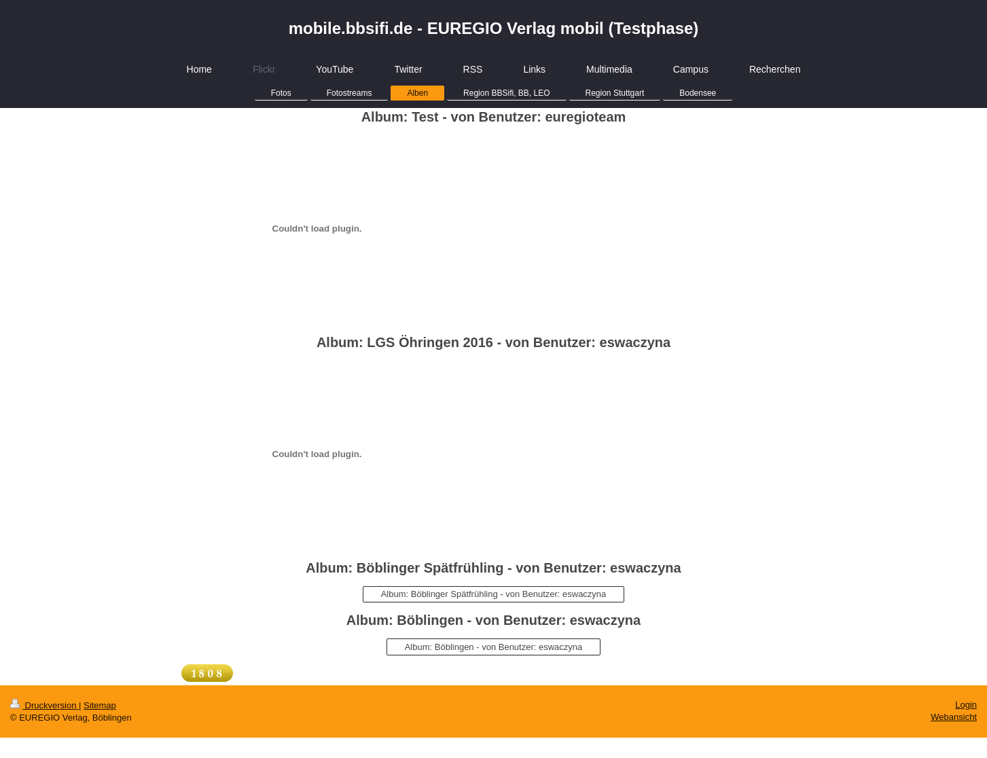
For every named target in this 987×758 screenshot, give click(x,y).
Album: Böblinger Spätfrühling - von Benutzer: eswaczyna (494, 594)
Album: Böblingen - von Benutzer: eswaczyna (494, 647)
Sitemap (100, 705)
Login (966, 705)
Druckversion (44, 705)
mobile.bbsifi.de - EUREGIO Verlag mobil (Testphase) (494, 28)
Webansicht (954, 717)
